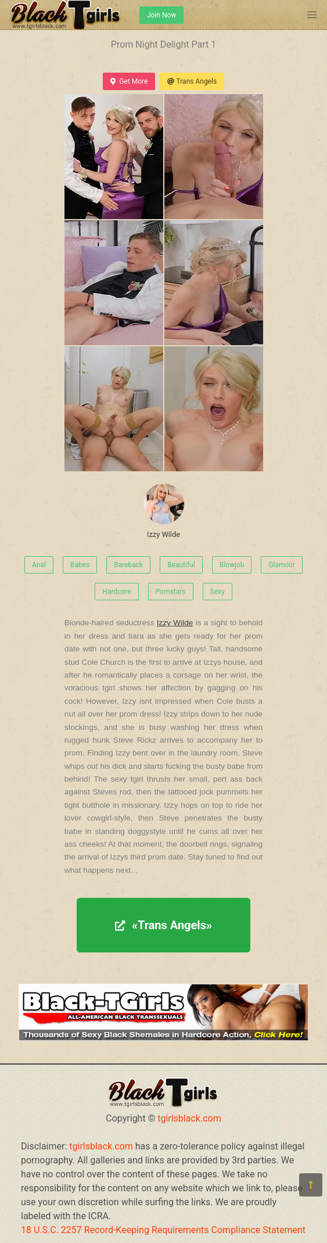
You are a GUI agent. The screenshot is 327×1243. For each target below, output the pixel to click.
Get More (129, 81)
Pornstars (171, 592)
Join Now (161, 15)
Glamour (281, 565)
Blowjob (232, 565)
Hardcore (116, 592)
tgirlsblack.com (189, 1118)
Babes (79, 565)
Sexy (217, 592)
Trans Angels (192, 81)
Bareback (128, 565)
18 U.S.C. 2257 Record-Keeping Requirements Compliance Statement (163, 1229)
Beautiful (181, 565)
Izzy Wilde (163, 511)
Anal (39, 565)
